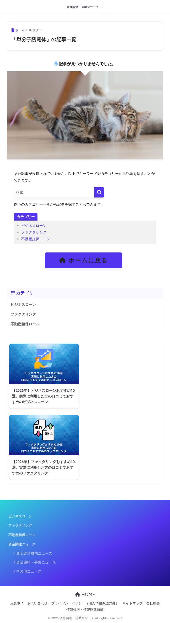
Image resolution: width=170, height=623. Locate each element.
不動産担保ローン (35, 239)
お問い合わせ (37, 603)
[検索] (99, 192)
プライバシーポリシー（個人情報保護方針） (85, 603)
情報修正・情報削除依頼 (85, 610)
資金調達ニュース (21, 544)
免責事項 (17, 603)
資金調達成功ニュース (34, 553)
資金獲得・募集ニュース (36, 562)
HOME (85, 594)
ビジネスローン (34, 226)
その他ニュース (29, 571)
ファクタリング (34, 232)
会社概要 (153, 603)
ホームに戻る (83, 260)
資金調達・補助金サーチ (83, 7)
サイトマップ (132, 603)
